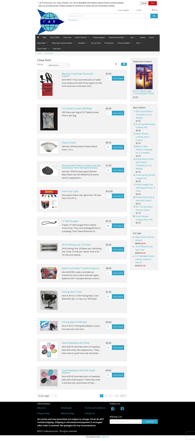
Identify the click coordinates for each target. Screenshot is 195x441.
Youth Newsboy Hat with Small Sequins (78, 371)
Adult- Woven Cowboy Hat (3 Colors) (142, 136)
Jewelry (142, 37)
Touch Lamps (42, 49)
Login (120, 10)
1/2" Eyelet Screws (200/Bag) (77, 108)
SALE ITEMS (55, 37)
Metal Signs (41, 43)
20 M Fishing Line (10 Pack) (76, 244)
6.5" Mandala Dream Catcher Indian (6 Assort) (144, 259)
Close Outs (67, 37)
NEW (44, 37)
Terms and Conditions (95, 407)
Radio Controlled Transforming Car (80, 268)
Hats (132, 37)
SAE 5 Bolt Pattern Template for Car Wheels (144, 114)
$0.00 (155, 10)
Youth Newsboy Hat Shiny (75, 342)
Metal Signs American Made (62, 43)
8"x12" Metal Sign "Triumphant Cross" (143, 92)
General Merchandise (116, 37)
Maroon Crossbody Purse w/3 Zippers (77, 74)
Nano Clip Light (70, 191)
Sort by (40, 64)
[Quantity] (109, 78)
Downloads (66, 407)
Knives (151, 37)
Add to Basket (118, 78)
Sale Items (57, 49)
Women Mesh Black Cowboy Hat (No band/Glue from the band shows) (81, 166)
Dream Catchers (81, 37)
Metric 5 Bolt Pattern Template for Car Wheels (144, 149)
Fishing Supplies (99, 37)
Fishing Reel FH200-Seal (74, 322)
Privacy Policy (43, 413)
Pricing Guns (109, 43)
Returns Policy (67, 413)
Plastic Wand (69, 142)
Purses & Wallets (123, 43)
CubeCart (104, 436)
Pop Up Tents (96, 43)
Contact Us (90, 413)
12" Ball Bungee (70, 221)
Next (124, 396)
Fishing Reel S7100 (71, 291)
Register (126, 10)
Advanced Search (72, 20)
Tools (138, 43)
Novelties (81, 43)
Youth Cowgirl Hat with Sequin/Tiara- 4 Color (145, 187)
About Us (41, 407)
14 (116, 396)
